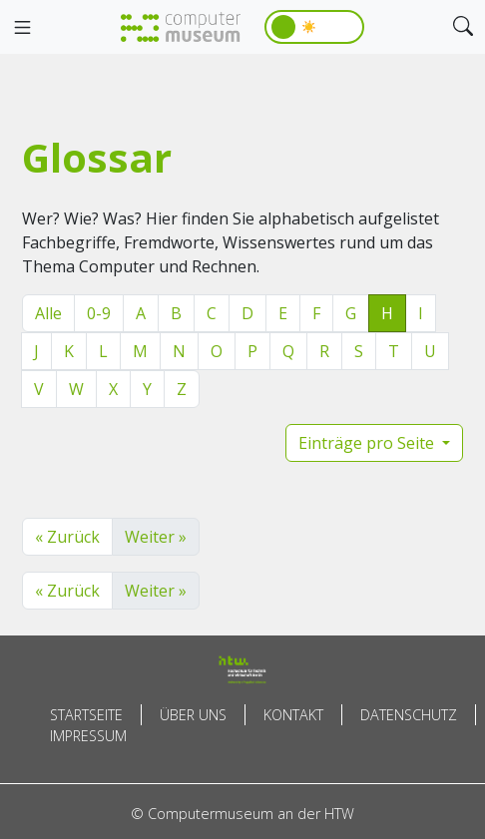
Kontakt (293, 714)
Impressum (88, 735)
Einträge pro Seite (368, 443)
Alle (48, 313)
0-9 (99, 313)
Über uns (193, 714)
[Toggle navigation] (22, 28)
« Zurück (67, 537)
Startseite (86, 714)
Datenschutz (408, 714)
